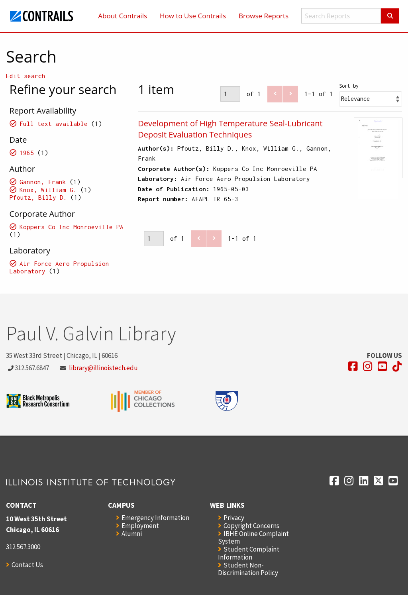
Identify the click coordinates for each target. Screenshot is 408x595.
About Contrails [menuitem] (122, 15)
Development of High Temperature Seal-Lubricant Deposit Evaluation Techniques (230, 129)
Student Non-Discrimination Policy (248, 569)
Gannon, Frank (43, 181)
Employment (140, 525)
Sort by (349, 86)
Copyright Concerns (251, 525)
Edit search (25, 75)
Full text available (54, 123)
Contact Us (27, 564)
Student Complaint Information (248, 553)
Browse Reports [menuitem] (263, 15)
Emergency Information (155, 517)
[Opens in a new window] (353, 366)
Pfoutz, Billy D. (38, 197)
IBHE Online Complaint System (253, 537)
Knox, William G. (48, 189)
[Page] (230, 94)
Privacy (234, 517)
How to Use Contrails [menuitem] (193, 15)
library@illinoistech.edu (103, 367)
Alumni (132, 533)
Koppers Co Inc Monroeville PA (72, 226)
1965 (27, 152)
